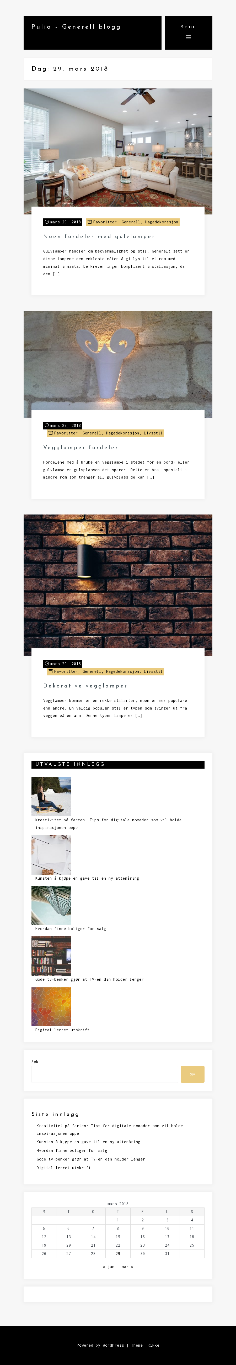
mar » (127, 1266)
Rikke (153, 1345)
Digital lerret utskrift (62, 1030)
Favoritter (105, 222)
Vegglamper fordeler (81, 447)
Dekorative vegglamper (85, 686)
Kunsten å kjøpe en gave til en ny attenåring (87, 878)
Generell (131, 222)
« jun (109, 1266)
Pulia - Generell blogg (76, 27)
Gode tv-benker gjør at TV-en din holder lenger (89, 979)
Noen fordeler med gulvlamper (99, 236)
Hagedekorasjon (161, 222)
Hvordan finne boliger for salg (70, 928)
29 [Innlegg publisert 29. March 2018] (118, 1253)
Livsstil (153, 433)
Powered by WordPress (100, 1345)
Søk (35, 1061)
